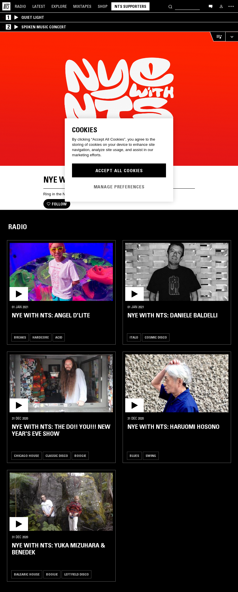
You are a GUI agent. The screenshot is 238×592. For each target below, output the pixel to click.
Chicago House (26, 455)
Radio (20, 6)
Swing (150, 455)
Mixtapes (82, 6)
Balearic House (27, 574)
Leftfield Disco (76, 574)
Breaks (20, 337)
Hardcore (40, 337)
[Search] (170, 6)
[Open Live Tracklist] (217, 36)
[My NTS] (221, 6)
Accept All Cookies (119, 170)
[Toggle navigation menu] (231, 6)
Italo (134, 337)
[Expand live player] (231, 36)
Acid (58, 337)
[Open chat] (210, 6)
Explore (59, 6)
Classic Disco (56, 455)
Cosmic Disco (156, 337)
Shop (103, 6)
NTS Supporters (130, 6)
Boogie (80, 455)
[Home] (6, 6)
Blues (134, 455)
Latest (38, 6)
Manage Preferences (119, 187)
